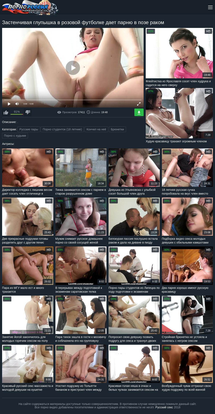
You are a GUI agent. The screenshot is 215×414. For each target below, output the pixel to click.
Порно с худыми (15, 135)
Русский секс (164, 407)
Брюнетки (117, 129)
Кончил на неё (96, 129)
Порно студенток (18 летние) (62, 129)
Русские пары (28, 129)
